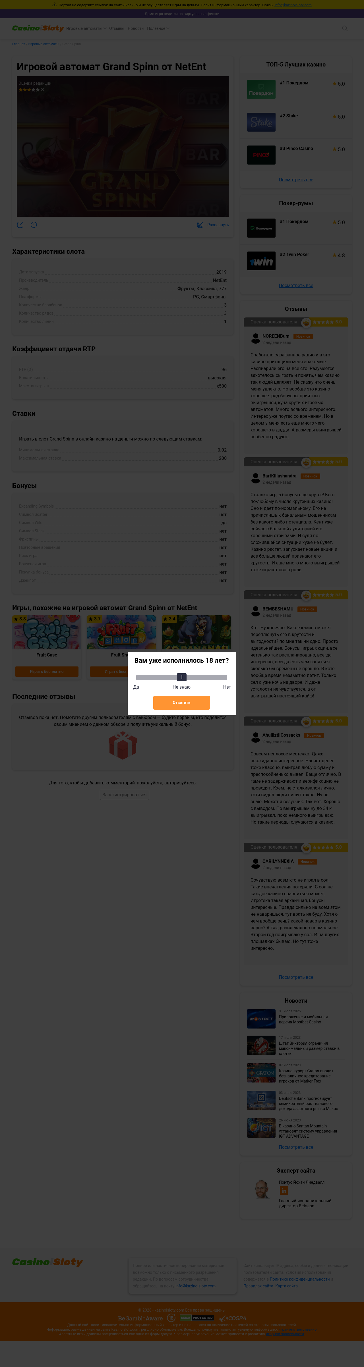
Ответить (181, 702)
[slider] (182, 677)
